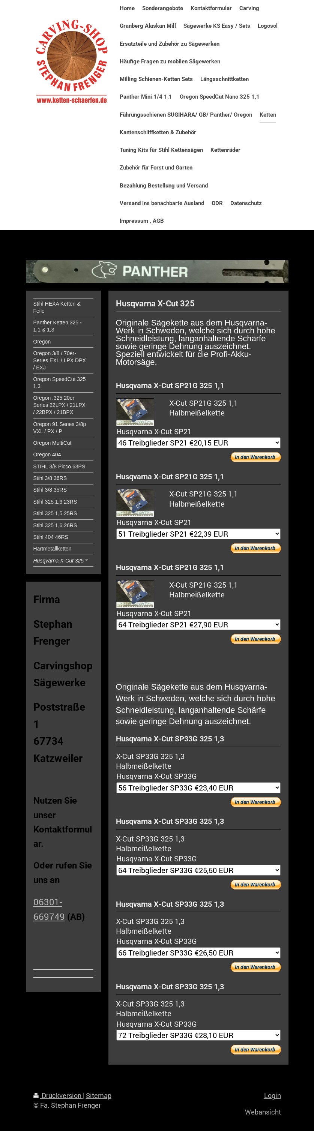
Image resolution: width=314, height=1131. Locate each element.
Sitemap (98, 1095)
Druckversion (58, 1095)
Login (272, 1095)
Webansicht (263, 1111)
